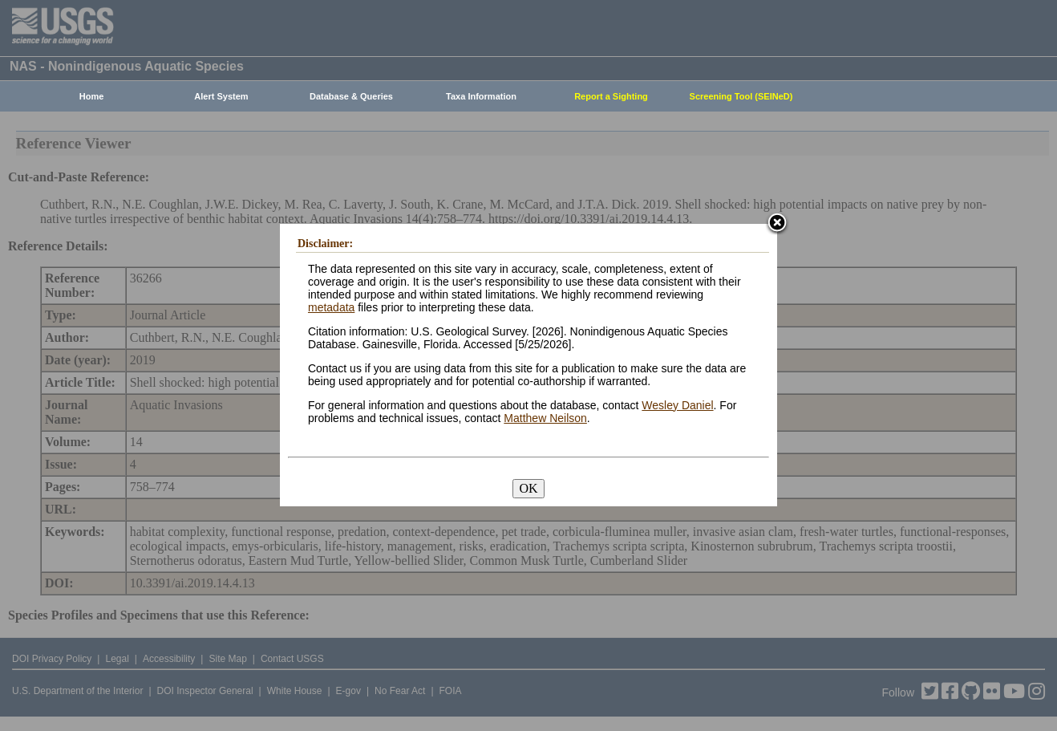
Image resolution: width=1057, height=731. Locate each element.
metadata (331, 307)
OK (528, 488)
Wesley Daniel (677, 405)
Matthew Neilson (545, 418)
